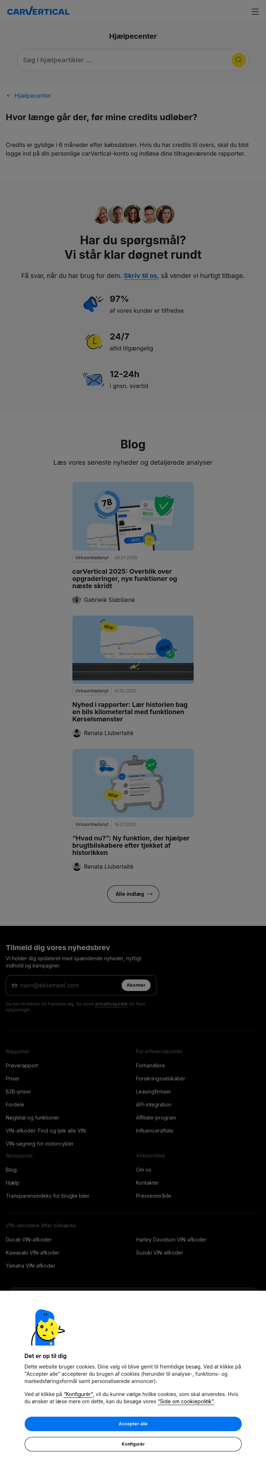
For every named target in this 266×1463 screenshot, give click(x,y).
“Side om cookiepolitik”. (186, 1402)
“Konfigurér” (78, 1395)
